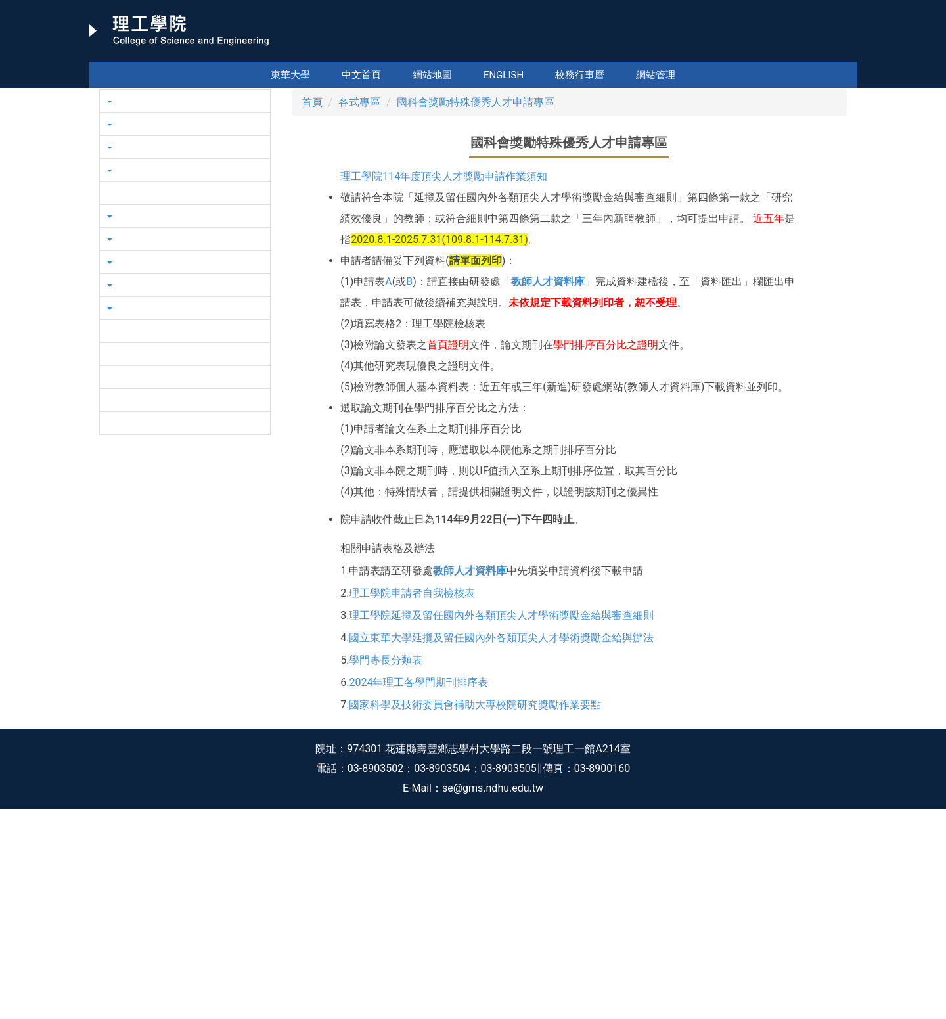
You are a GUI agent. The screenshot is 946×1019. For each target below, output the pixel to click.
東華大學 (290, 75)
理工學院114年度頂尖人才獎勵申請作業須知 (443, 386)
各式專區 (359, 312)
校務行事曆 (579, 75)
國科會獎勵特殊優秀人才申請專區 (475, 312)
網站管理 (655, 75)
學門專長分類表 (385, 870)
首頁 (312, 312)
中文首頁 (361, 75)
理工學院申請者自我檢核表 (412, 803)
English (504, 75)
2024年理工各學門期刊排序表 (418, 892)
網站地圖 (432, 75)
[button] (111, 193)
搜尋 (846, 52)
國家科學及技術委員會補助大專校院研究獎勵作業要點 (475, 915)
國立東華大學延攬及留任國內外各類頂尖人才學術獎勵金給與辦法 (501, 848)
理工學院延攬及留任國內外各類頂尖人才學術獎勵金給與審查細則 (501, 825)
